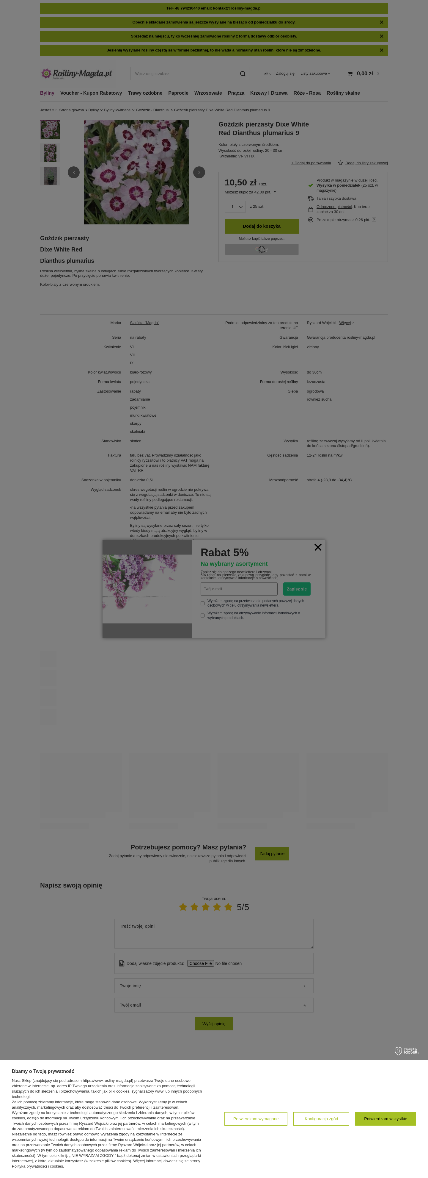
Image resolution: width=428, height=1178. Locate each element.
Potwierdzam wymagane (256, 1118)
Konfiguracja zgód (321, 1118)
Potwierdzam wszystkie (385, 1118)
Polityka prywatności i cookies (37, 1166)
